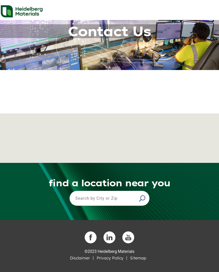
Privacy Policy (110, 258)
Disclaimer (80, 258)
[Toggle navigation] (209, 10)
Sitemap (138, 258)
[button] (143, 198)
